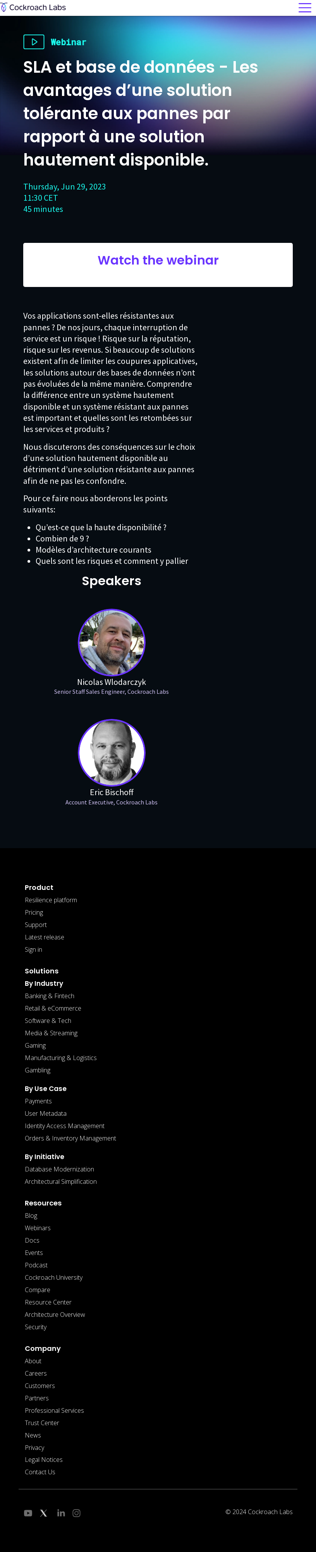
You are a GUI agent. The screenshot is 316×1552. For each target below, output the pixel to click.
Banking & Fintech (49, 996)
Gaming (35, 1045)
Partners (37, 1398)
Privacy (34, 1447)
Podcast (36, 1265)
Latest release (44, 937)
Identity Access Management (65, 1126)
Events (34, 1252)
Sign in (33, 949)
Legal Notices (44, 1459)
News (33, 1435)
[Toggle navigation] (305, 8)
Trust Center (42, 1423)
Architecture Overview (55, 1314)
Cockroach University (53, 1277)
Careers (36, 1373)
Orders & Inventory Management (70, 1138)
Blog (31, 1215)
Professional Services (54, 1410)
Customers (40, 1385)
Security (35, 1327)
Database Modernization (59, 1169)
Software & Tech (48, 1020)
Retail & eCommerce (53, 1008)
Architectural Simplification (61, 1181)
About (33, 1361)
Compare (37, 1290)
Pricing (34, 912)
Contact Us (40, 1472)
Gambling (37, 1070)
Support (36, 924)
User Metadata (46, 1113)
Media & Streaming (51, 1033)
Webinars (38, 1228)
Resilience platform (51, 900)
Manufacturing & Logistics (61, 1057)
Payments (38, 1101)
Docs (32, 1240)
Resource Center (48, 1302)
